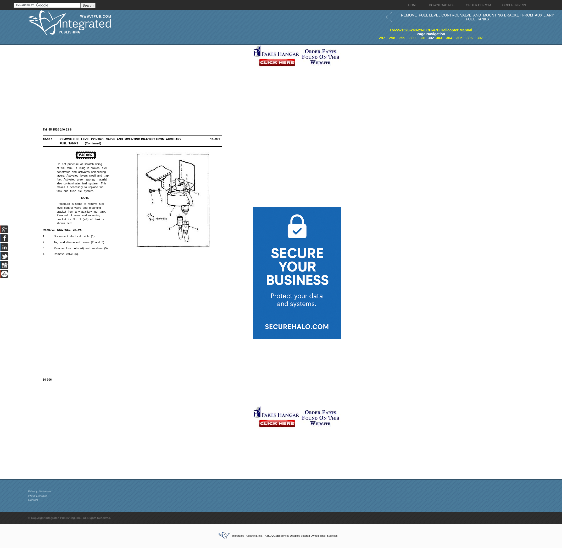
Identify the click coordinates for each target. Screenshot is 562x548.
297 (382, 38)
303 (439, 38)
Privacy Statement (39, 491)
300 (412, 38)
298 (392, 38)
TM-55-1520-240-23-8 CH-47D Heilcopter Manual (430, 30)
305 (459, 38)
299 (402, 38)
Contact (33, 499)
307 (480, 38)
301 (423, 38)
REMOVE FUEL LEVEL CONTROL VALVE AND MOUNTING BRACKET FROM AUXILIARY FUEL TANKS (477, 17)
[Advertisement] (139, 81)
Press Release (37, 495)
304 (449, 38)
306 (469, 38)
